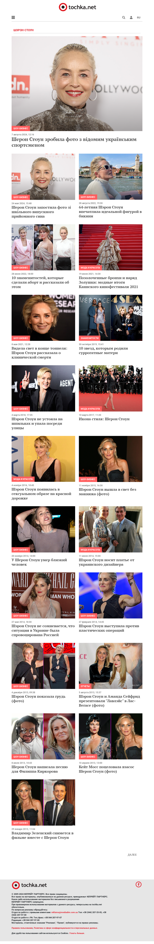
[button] (131, 18)
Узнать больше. (77, 933)
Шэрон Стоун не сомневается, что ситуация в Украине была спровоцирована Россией (43, 630)
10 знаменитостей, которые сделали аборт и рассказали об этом (40, 282)
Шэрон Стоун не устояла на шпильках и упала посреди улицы (37, 423)
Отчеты (85, 686)
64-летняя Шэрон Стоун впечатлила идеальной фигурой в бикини (110, 212)
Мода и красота (90, 267)
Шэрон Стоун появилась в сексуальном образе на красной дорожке (41, 494)
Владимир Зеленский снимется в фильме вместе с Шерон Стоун (42, 835)
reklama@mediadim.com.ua (64, 912)
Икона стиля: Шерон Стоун (104, 418)
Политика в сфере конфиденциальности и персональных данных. (66, 928)
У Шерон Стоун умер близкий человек (39, 562)
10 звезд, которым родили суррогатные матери (103, 350)
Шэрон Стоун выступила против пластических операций (109, 628)
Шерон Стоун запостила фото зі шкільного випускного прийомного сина (41, 212)
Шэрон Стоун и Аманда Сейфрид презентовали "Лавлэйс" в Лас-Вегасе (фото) (109, 701)
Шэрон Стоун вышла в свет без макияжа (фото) (107, 491)
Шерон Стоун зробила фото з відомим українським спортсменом (74, 142)
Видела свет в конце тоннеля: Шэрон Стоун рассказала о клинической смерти (39, 353)
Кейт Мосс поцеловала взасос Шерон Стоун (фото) (106, 769)
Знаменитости (89, 338)
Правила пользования (22, 928)
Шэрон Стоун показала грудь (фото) (38, 698)
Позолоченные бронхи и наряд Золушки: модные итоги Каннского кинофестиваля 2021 (108, 282)
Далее (132, 854)
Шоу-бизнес (20, 128)
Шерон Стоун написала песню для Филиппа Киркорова (40, 769)
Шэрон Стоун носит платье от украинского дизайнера (106, 562)
